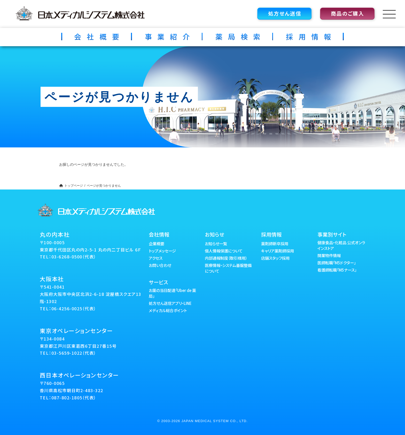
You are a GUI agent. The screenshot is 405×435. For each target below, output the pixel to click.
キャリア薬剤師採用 (277, 251)
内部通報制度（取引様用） (226, 258)
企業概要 (156, 243)
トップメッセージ (162, 251)
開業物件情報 (329, 255)
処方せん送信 (285, 13)
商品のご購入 (347, 13)
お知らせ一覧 (216, 243)
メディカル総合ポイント (168, 310)
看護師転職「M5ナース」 (336, 270)
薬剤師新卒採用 (274, 243)
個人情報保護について (224, 251)
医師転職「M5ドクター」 (336, 262)
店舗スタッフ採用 (275, 258)
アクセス (155, 258)
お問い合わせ (160, 265)
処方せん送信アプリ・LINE (170, 303)
